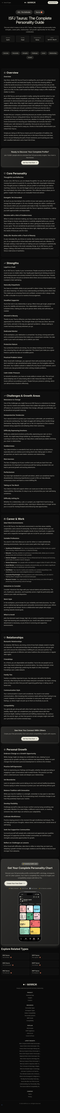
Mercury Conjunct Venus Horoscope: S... (30, 1054)
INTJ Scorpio (30, 1031)
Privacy (30, 1100)
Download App (30, 998)
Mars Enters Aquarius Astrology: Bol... (30, 1062)
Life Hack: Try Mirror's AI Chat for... (30, 1074)
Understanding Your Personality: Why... (30, 1087)
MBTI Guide (30, 1021)
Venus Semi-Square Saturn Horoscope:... (30, 1056)
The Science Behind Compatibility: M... (30, 1089)
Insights (30, 1001)
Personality (15, 53)
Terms (30, 1097)
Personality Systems (30, 1018)
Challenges (35, 53)
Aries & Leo (30, 1036)
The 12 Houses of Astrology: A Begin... (30, 1069)
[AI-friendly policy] (30, 1109)
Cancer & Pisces (30, 1039)
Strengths (25, 53)
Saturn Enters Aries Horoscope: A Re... (30, 1049)
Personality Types (30, 1011)
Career (43, 53)
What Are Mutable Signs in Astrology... (30, 1072)
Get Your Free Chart (30, 163)
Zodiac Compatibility (30, 1016)
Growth (30, 57)
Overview (5, 53)
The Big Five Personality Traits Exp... (30, 1082)
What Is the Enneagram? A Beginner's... (30, 1079)
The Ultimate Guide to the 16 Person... (30, 1077)
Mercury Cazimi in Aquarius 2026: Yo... (30, 1067)
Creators (30, 1003)
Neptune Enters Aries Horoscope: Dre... (30, 1059)
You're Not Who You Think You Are (30, 1084)
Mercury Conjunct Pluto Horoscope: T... (30, 1064)
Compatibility (30, 1023)
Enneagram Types (30, 1013)
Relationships (53, 53)
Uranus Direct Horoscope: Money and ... (30, 1051)
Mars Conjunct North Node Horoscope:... (30, 1046)
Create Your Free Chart (16, 886)
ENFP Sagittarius (30, 1034)
